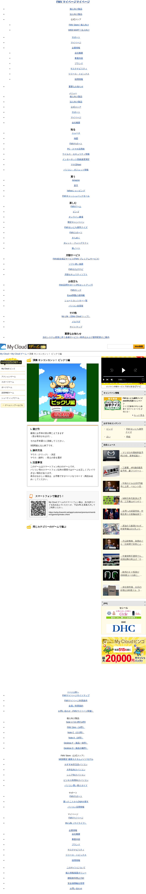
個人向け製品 (76, 9)
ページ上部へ (73, 692)
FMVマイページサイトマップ (76, 695)
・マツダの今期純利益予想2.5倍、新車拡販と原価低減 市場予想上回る (131, 454)
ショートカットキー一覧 (76, 300)
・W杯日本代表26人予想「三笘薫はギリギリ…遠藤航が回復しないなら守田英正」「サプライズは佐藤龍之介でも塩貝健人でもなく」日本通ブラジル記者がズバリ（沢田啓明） (131, 500)
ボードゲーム (6, 387)
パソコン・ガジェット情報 (75, 170)
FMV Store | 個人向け (79, 25)
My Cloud (4, 354)
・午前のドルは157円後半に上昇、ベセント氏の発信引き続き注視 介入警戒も (131, 485)
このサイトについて (76, 867)
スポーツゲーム (7, 382)
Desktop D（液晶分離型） (76, 748)
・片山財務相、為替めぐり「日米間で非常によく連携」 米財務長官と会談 (131, 543)
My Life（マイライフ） (76, 823)
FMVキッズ (76, 290)
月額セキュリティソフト (76, 274)
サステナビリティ (78, 68)
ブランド (79, 63)
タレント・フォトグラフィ (75, 243)
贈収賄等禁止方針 (76, 878)
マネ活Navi (76, 164)
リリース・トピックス (78, 74)
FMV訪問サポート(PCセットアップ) (76, 285)
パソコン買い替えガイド (76, 785)
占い (108, 437)
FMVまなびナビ (76, 269)
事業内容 (79, 58)
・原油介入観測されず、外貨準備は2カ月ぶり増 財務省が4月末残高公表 (131, 528)
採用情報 (79, 79)
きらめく (76, 238)
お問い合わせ (76, 888)
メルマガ (76, 321)
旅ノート (76, 248)
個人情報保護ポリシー (76, 873)
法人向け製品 (76, 14)
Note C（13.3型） (75, 732)
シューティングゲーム (10, 398)
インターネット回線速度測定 (76, 159)
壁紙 (128, 437)
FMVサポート (76, 143)
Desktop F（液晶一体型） (76, 743)
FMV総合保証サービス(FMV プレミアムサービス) (76, 259)
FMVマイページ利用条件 (76, 700)
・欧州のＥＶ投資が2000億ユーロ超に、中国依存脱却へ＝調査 (131, 574)
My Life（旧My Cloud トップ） (76, 316)
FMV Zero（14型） (76, 727)
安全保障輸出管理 (76, 883)
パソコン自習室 (76, 306)
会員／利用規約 (76, 706)
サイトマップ (76, 327)
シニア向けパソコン (76, 775)
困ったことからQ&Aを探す (76, 801)
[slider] (123, 376)
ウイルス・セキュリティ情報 (76, 154)
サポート (76, 37)
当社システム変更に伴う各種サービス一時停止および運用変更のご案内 (76, 337)
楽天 (76, 185)
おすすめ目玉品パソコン (76, 764)
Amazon (76, 180)
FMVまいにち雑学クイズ (76, 227)
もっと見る (139, 415)
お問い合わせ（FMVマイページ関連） (76, 711)
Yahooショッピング (76, 190)
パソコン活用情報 (76, 807)
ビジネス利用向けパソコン (75, 780)
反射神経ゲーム (7, 393)
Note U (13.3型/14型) (76, 722)
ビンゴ (76, 211)
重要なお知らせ (76, 86)
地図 (76, 138)
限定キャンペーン (76, 222)
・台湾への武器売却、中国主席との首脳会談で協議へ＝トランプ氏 (131, 513)
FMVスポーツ (76, 232)
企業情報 (76, 48)
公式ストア (76, 107)
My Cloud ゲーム (19, 354)
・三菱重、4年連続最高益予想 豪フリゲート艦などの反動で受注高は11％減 (131, 469)
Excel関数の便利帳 (76, 295)
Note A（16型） (76, 737)
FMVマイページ (76, 818)
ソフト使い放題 (76, 264)
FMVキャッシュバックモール (76, 196)
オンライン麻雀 (76, 217)
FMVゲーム (76, 206)
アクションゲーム (8, 377)
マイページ (76, 42)
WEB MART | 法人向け (79, 30)
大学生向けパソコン (76, 769)
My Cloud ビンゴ (8, 369)
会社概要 (79, 53)
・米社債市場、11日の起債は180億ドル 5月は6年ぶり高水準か (131, 589)
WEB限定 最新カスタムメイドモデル (76, 759)
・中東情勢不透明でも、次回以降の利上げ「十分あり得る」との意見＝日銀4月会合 (131, 558)
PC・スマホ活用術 (76, 149)
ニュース (76, 133)
